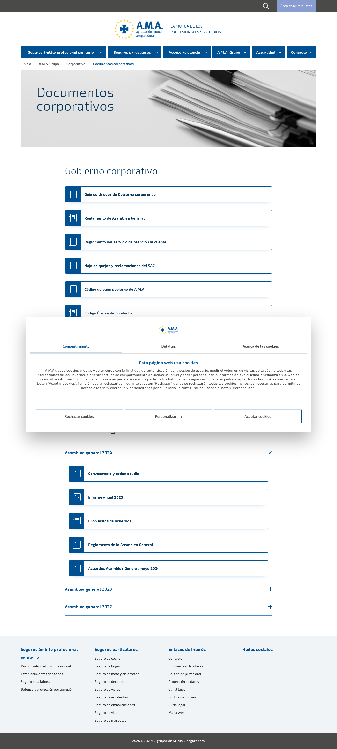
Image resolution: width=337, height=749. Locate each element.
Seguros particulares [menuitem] (132, 52)
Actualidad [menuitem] (265, 52)
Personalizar (169, 416)
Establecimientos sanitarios (42, 674)
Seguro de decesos (109, 681)
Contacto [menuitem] (299, 52)
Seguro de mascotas (110, 720)
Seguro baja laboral (36, 681)
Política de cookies (182, 697)
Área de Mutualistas (296, 5)
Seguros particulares (116, 649)
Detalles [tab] (168, 346)
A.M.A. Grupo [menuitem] (228, 52)
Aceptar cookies (257, 416)
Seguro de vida (106, 712)
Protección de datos (183, 681)
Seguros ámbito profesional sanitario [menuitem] (61, 52)
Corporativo (75, 63)
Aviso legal (176, 705)
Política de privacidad (184, 674)
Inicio (27, 63)
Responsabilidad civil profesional (46, 666)
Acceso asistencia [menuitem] (184, 52)
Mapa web (176, 712)
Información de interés (185, 666)
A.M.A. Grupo (49, 63)
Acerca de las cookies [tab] (261, 346)
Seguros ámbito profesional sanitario (49, 653)
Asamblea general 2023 (168, 589)
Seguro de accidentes (111, 697)
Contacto (175, 658)
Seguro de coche (107, 658)
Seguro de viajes (107, 689)
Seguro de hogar (107, 666)
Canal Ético (176, 689)
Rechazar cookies (79, 416)
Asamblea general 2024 (168, 453)
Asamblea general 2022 (168, 607)
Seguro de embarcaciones (115, 705)
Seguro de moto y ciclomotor (117, 674)
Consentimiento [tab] (76, 346)
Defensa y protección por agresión (47, 689)
